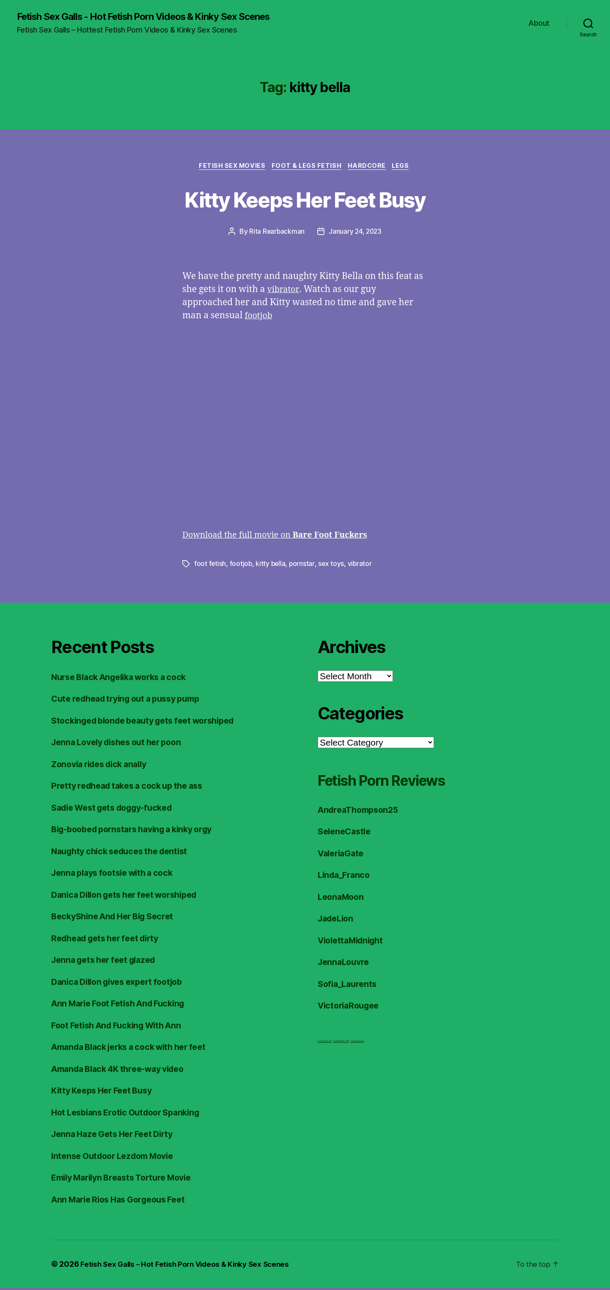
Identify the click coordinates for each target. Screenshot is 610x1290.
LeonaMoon (342, 898)
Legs (406, 167)
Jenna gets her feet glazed (108, 962)
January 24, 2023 (355, 233)
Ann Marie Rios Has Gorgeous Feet (124, 1201)
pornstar (303, 565)
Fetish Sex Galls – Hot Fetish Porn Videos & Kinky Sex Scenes (189, 1266)
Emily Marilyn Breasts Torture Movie (128, 1179)
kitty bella (271, 565)
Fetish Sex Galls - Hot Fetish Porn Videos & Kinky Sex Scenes (157, 17)
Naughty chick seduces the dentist (125, 852)
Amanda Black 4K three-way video (124, 1070)
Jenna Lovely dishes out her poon (122, 744)
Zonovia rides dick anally (103, 765)
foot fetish (210, 565)
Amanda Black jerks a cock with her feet (136, 1049)
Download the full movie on (282, 537)
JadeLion (337, 920)
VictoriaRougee (351, 1007)
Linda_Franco (346, 877)
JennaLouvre (345, 964)
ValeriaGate (343, 855)
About (539, 23)
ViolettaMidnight (354, 942)
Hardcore (369, 167)
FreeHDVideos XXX (340, 1042)
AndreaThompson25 (361, 811)
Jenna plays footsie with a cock (117, 874)
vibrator (284, 291)
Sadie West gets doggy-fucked (117, 809)
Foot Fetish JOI (324, 1042)
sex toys (333, 565)
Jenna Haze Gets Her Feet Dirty (117, 1136)
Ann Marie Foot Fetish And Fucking (124, 1005)
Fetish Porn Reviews (395, 781)
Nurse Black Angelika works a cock (125, 678)
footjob (260, 317)
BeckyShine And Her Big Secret (117, 918)
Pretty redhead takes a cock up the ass (133, 787)
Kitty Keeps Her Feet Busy (305, 199)
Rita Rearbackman (276, 233)
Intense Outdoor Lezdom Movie (117, 1157)
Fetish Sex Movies (228, 167)
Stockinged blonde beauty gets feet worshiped (151, 722)
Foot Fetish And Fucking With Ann (122, 1027)
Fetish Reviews (357, 1042)
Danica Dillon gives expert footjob (123, 983)
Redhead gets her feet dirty (110, 940)
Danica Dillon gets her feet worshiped (131, 896)
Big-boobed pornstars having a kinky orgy (139, 831)
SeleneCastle (346, 833)
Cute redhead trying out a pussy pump (132, 700)
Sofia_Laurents (349, 985)
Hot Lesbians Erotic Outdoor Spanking (131, 1114)
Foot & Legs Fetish (306, 167)
